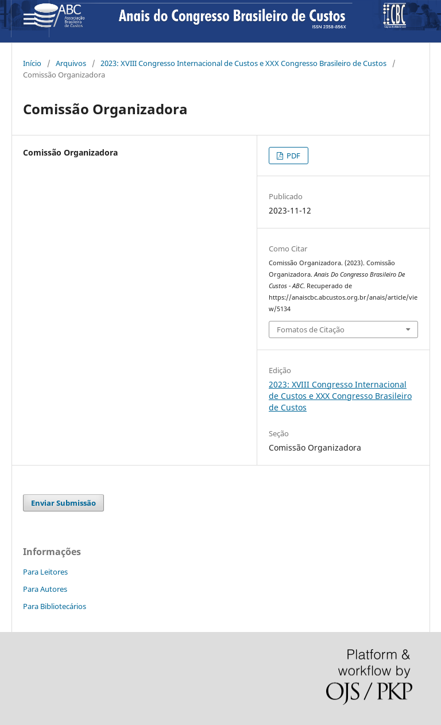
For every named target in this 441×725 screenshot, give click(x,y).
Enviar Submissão (63, 503)
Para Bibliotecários (54, 606)
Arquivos (71, 63)
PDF (292, 155)
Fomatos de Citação (311, 329)
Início (32, 63)
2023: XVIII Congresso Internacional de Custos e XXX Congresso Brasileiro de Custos (243, 63)
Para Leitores (45, 572)
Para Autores (45, 589)
